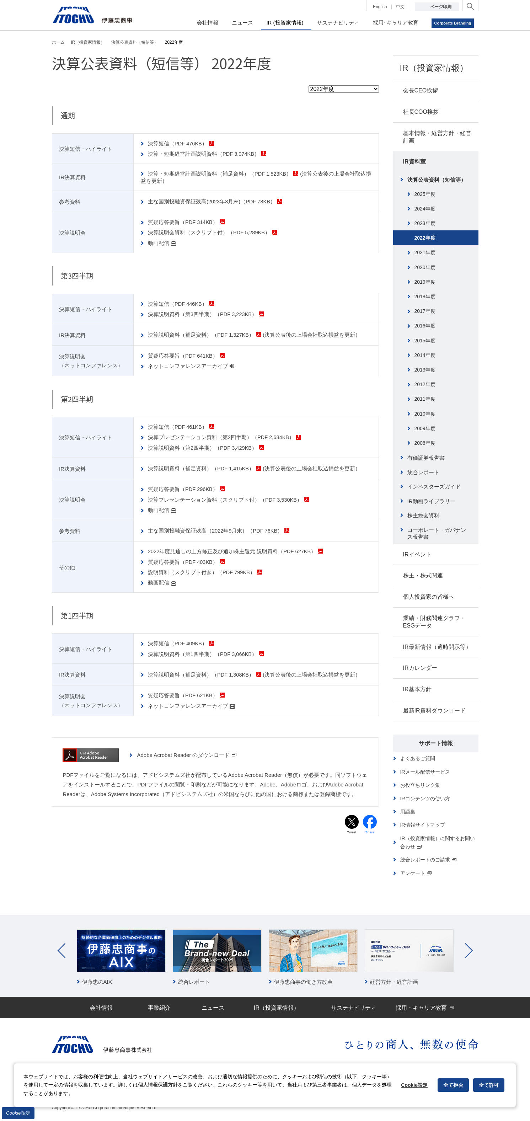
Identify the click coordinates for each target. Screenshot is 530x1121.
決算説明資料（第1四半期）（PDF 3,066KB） (207, 651)
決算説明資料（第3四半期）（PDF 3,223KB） (207, 313)
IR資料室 (414, 162)
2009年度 (424, 428)
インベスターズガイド (434, 487)
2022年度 (424, 238)
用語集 (407, 812)
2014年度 (424, 355)
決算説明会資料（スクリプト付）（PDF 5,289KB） (213, 232)
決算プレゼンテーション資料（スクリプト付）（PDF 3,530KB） (229, 498)
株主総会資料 (423, 515)
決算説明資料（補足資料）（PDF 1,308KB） (205, 672)
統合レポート (423, 472)
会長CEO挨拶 (420, 90)
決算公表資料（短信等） (436, 180)
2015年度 (424, 340)
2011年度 (424, 399)
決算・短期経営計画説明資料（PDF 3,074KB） (208, 153)
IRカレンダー (420, 668)
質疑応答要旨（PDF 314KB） (187, 222)
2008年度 (424, 443)
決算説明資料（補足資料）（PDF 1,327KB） (205, 334)
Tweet (352, 830)
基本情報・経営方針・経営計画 (437, 137)
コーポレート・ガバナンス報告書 (436, 533)
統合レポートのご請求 (428, 860)
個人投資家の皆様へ (428, 597)
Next (469, 951)
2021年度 (424, 252)
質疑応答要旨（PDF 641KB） (187, 355)
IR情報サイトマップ (422, 825)
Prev (61, 951)
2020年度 (424, 267)
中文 (400, 6)
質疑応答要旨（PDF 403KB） (187, 559)
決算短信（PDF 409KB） (181, 641)
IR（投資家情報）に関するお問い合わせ (437, 842)
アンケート (416, 873)
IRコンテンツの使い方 (425, 798)
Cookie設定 (18, 1113)
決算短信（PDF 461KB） (181, 426)
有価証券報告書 (426, 458)
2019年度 (424, 282)
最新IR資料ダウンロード (434, 711)
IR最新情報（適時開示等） (437, 647)
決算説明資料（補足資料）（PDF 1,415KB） (205, 467)
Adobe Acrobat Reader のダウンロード (187, 752)
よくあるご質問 (417, 758)
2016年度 (424, 326)
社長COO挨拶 (421, 112)
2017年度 (424, 311)
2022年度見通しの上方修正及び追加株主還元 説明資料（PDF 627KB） (236, 549)
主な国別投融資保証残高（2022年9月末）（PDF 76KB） (219, 528)
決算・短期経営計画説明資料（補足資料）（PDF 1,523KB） (224, 173)
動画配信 (162, 242)
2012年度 (424, 384)
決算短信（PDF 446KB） (181, 303)
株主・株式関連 (423, 575)
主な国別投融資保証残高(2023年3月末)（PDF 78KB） (216, 201)
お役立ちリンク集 (420, 785)
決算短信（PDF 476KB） (181, 143)
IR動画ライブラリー (431, 501)
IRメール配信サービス (425, 772)
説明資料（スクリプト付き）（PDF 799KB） (205, 570)
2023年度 (424, 223)
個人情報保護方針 (158, 1085)
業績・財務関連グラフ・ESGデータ (434, 622)
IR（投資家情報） (434, 68)
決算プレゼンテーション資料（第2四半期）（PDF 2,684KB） (225, 436)
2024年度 (424, 209)
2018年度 (424, 296)
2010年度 (424, 414)
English (380, 6)
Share (370, 830)
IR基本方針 (417, 689)
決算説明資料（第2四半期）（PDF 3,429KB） (207, 446)
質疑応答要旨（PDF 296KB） (187, 488)
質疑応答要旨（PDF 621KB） (187, 692)
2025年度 (424, 194)
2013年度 (424, 370)
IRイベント (417, 554)
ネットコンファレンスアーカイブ (191, 365)
